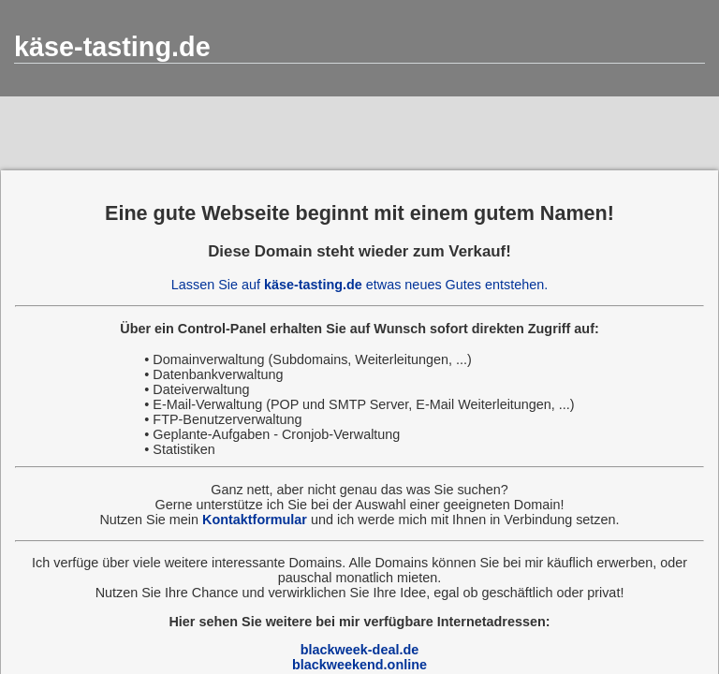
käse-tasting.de (112, 47)
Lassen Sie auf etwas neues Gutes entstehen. (359, 284)
